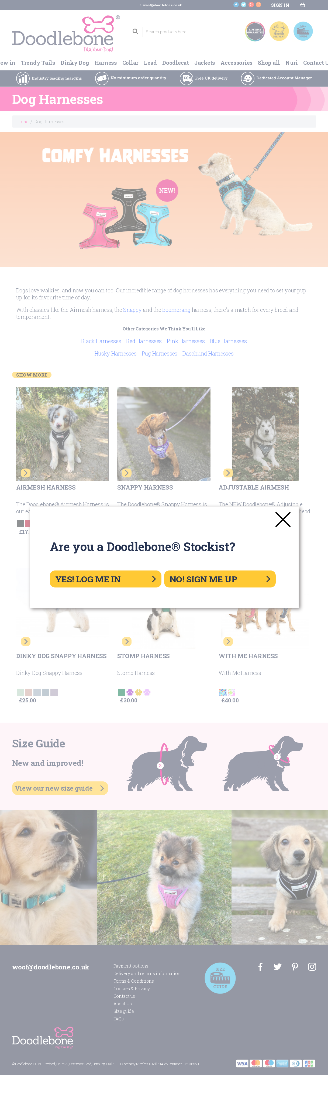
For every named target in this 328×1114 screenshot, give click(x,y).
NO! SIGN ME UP (220, 579)
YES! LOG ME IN (105, 579)
